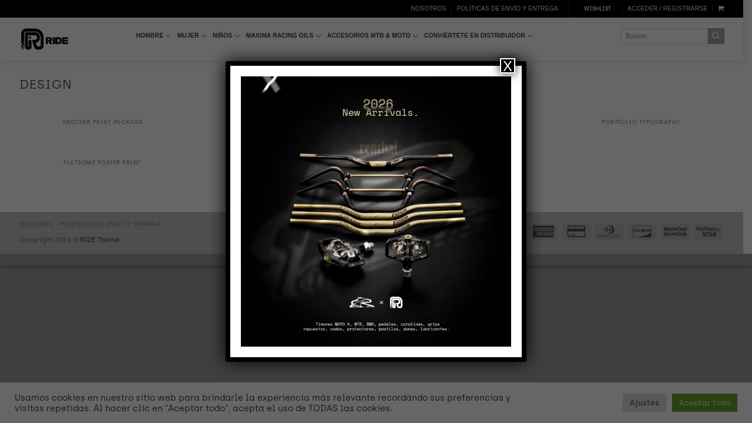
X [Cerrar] (507, 65)
